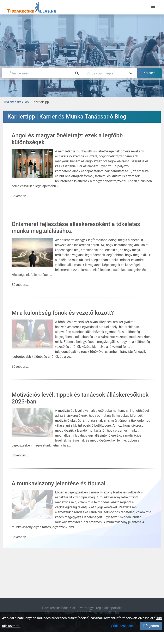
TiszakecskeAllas (16, 102)
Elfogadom (151, 626)
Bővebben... (20, 196)
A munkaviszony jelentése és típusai (58, 483)
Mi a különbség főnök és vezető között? (63, 312)
